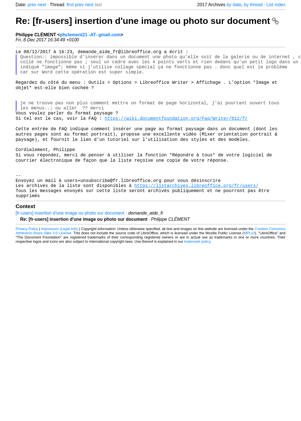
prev (32, 4)
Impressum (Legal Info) (59, 259)
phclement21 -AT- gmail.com (90, 34)
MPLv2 (249, 263)
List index (276, 4)
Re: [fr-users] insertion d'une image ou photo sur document (147, 21)
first (70, 4)
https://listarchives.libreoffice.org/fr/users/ (196, 213)
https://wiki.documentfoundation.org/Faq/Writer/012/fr (176, 133)
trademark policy (197, 272)
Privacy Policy (27, 259)
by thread (253, 4)
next (42, 4)
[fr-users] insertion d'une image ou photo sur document (70, 243)
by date (234, 4)
